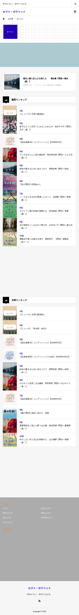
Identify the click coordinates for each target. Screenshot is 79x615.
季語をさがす (8, 513)
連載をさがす (46, 513)
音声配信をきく (47, 518)
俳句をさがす (46, 508)
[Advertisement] (39, 271)
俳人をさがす (8, 522)
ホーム (5, 508)
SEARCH (75, 3)
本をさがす (7, 518)
